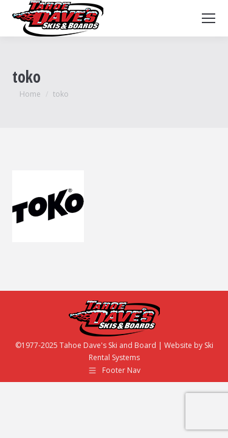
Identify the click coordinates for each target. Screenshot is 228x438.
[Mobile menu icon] (208, 18)
